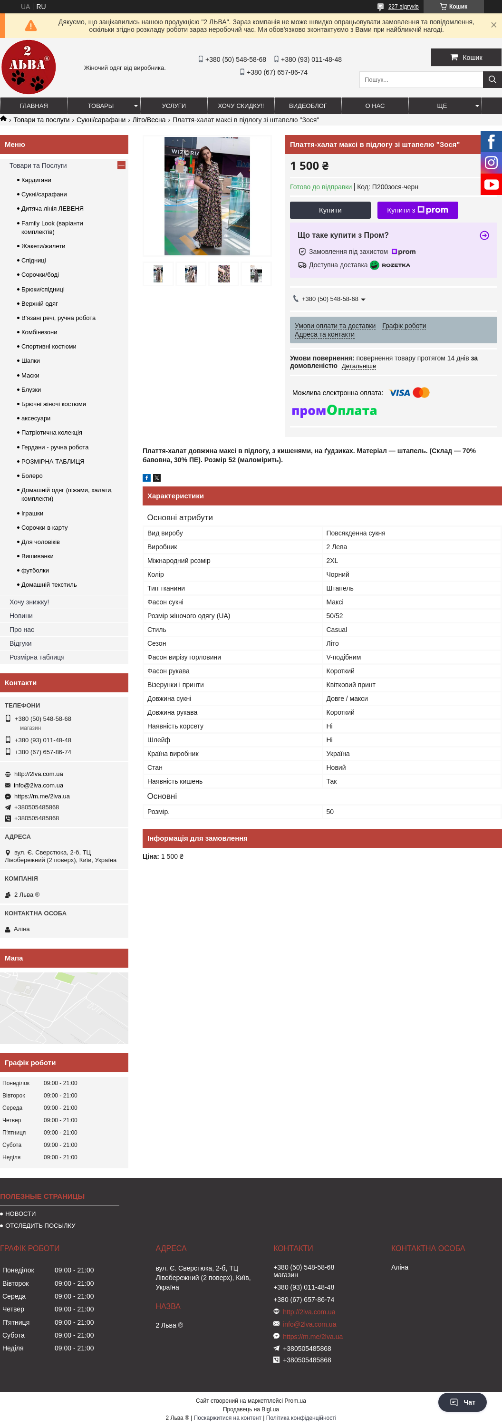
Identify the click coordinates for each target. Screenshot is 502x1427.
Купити (330, 210)
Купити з (417, 210)
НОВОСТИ (20, 1213)
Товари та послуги (41, 120)
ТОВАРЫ (101, 105)
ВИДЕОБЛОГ (308, 105)
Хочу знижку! (29, 602)
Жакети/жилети (43, 246)
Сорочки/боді (40, 274)
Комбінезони (39, 332)
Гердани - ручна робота (54, 447)
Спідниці (33, 260)
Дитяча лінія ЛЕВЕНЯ (52, 208)
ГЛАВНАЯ (33, 105)
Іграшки (32, 513)
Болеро (32, 475)
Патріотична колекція (51, 432)
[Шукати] (492, 79)
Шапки (30, 360)
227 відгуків (403, 6)
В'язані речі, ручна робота (58, 317)
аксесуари (35, 418)
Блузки (31, 389)
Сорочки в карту (44, 527)
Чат (462, 1402)
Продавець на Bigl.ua (251, 1409)
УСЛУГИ (174, 105)
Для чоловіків (40, 541)
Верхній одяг (39, 303)
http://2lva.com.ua (38, 773)
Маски (30, 375)
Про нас (22, 629)
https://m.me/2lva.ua (42, 796)
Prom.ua (295, 1401)
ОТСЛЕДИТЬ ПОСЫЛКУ (40, 1225)
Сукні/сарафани (101, 120)
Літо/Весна (149, 120)
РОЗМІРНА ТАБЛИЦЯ (53, 461)
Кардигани (36, 180)
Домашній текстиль (49, 584)
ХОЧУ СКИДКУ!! (241, 105)
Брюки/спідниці (43, 289)
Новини (21, 616)
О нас (375, 105)
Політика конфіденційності (301, 1418)
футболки (35, 570)
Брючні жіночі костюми (53, 404)
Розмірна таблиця (37, 657)
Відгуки (21, 643)
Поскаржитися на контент (227, 1418)
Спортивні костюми (49, 346)
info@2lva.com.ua (38, 785)
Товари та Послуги (38, 165)
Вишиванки (37, 556)
